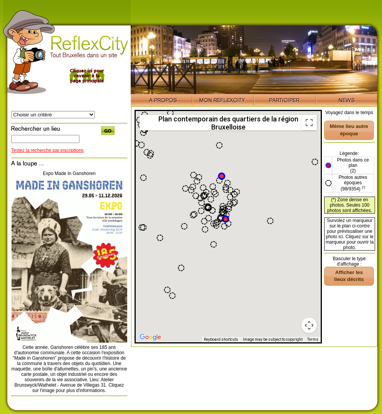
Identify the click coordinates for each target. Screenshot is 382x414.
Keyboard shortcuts (221, 339)
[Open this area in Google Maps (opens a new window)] (150, 337)
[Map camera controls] (309, 325)
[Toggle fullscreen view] (309, 122)
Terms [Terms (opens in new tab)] (312, 339)
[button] (225, 219)
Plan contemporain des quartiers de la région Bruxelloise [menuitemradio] (228, 122)
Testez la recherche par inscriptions (47, 150)
